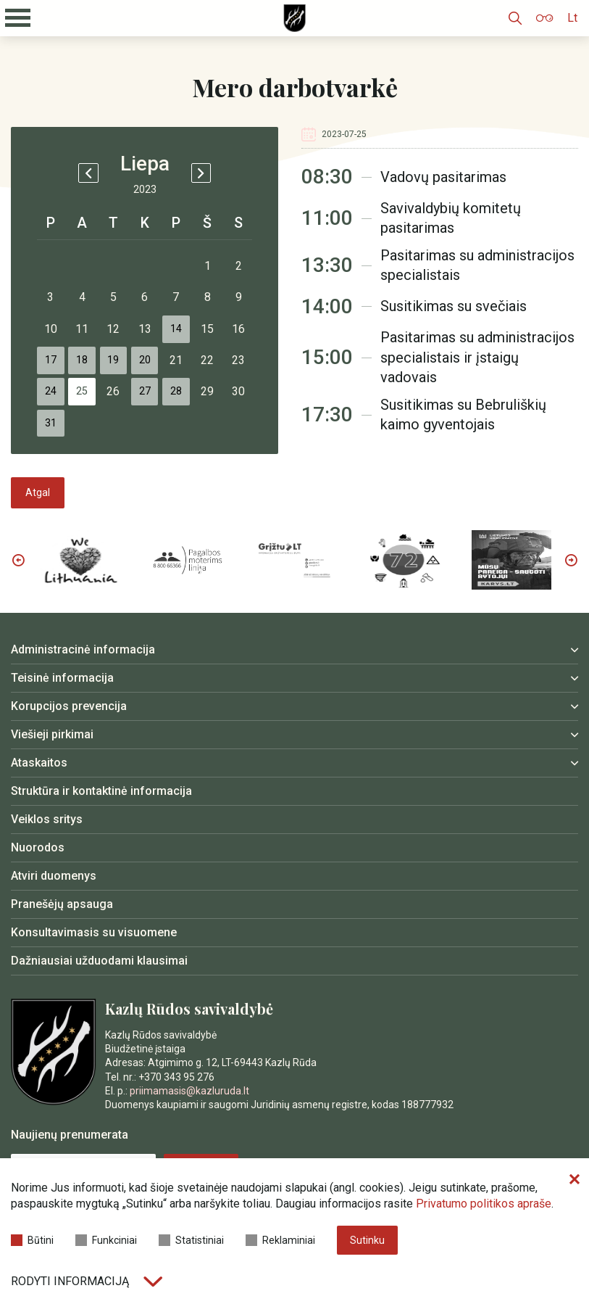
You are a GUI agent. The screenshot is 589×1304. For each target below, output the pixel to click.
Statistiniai (191, 1244)
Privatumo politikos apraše (483, 1211)
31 (53, 467)
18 (92, 388)
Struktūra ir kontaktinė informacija (101, 851)
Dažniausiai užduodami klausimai (99, 1021)
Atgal (37, 552)
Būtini (32, 1244)
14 (210, 349)
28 (210, 427)
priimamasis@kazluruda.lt (189, 1150)
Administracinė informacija (83, 710)
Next (571, 620)
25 (92, 427)
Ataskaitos (39, 823)
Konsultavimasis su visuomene (94, 992)
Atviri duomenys (53, 936)
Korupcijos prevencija (69, 766)
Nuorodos (37, 908)
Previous (18, 620)
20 (170, 388)
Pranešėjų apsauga (62, 964)
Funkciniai (106, 1244)
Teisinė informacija (62, 738)
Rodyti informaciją (86, 1281)
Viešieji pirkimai (52, 794)
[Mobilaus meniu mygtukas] (18, 18)
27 (170, 427)
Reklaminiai (280, 1244)
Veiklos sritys (47, 879)
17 (53, 388)
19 (131, 388)
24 (53, 427)
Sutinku (367, 1244)
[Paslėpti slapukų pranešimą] (574, 1187)
